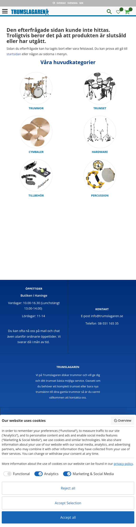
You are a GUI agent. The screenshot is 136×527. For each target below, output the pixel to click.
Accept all (68, 517)
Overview (122, 420)
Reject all (68, 488)
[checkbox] (16, 473)
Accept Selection (68, 503)
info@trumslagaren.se (107, 316)
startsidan (14, 54)
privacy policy (123, 464)
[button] (6, 11)
